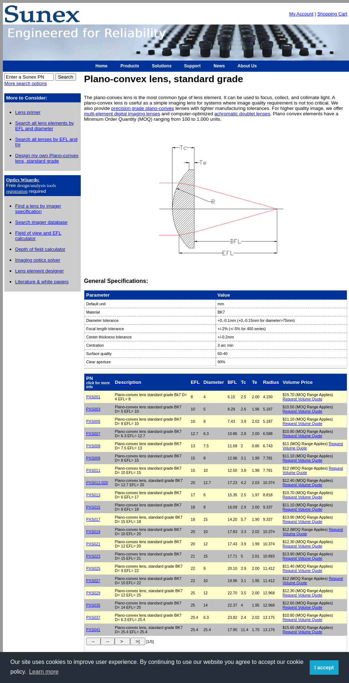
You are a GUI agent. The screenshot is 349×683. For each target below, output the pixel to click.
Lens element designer (39, 271)
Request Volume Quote (302, 399)
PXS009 (93, 458)
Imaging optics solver (37, 260)
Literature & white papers (42, 281)
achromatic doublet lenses (242, 113)
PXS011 (93, 470)
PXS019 (93, 531)
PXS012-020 (97, 482)
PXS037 (93, 617)
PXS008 (93, 446)
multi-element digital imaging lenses (122, 113)
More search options (25, 83)
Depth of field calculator (40, 249)
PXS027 (93, 580)
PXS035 (93, 605)
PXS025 (93, 568)
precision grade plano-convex (142, 108)
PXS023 (93, 556)
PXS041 (93, 629)
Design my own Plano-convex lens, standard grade (47, 158)
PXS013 (93, 495)
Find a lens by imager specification (38, 208)
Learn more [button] (44, 672)
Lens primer (27, 112)
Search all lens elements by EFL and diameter (44, 125)
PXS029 (93, 593)
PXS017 (93, 519)
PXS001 (93, 397)
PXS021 (93, 544)
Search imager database (41, 222)
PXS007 (93, 433)
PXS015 (93, 507)
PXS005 (93, 421)
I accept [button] (324, 667)
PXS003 (93, 409)
